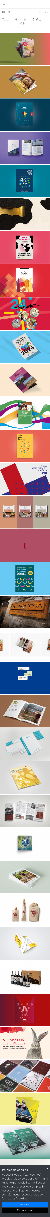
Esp (45, 12)
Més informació (25, 1210)
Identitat (20, 19)
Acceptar (25, 1204)
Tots (5, 19)
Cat (39, 12)
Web (22, 23)
